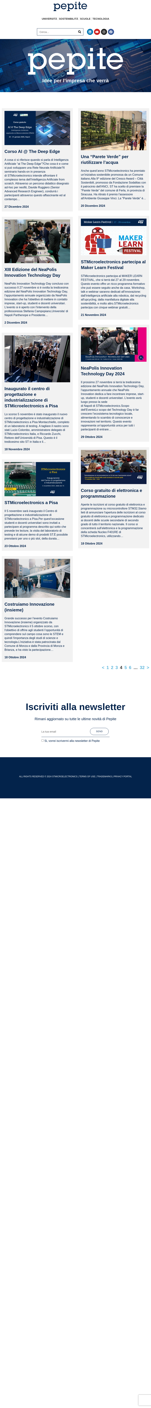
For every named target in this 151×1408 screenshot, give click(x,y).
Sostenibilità (68, 18)
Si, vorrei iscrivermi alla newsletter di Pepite (72, 734)
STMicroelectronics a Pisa (31, 495)
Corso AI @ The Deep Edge (32, 151)
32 (142, 660)
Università (49, 18)
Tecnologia (101, 18)
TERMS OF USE (87, 769)
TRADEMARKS (104, 769)
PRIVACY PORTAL (123, 769)
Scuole (85, 18)
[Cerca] (79, 31)
